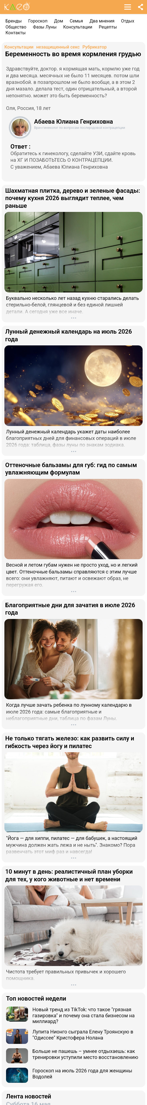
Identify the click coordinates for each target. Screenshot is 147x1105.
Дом (58, 21)
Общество (15, 27)
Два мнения (102, 21)
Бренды (13, 21)
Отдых (127, 21)
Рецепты (108, 27)
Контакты (15, 32)
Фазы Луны (45, 27)
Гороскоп (38, 21)
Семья (76, 21)
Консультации (77, 27)
